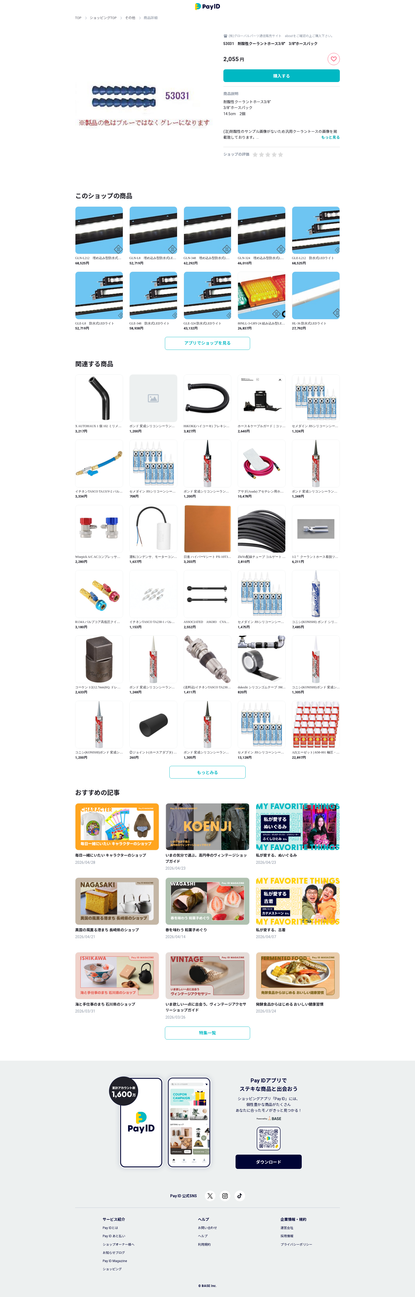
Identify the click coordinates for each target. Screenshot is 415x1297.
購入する (281, 76)
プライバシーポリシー (296, 1244)
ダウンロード (268, 1162)
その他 (130, 18)
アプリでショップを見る (207, 343)
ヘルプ (203, 1236)
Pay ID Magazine (115, 1261)
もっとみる (207, 772)
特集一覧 (207, 1033)
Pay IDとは (110, 1228)
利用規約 (204, 1244)
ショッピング (112, 1269)
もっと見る (330, 137)
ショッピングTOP (103, 18)
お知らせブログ (114, 1253)
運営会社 (287, 1228)
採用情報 (287, 1236)
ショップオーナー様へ (118, 1244)
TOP (78, 18)
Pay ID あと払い (114, 1236)
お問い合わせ (207, 1228)
